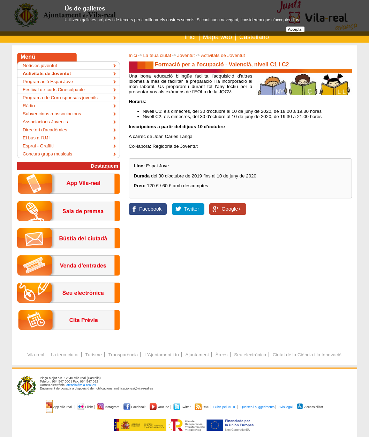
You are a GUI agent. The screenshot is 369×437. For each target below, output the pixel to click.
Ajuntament (197, 354)
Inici (190, 37)
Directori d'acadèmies (45, 129)
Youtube (160, 407)
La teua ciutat (157, 55)
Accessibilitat (309, 407)
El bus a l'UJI (36, 137)
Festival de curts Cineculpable (54, 89)
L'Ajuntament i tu (161, 354)
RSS (202, 407)
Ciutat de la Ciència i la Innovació (307, 354)
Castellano (254, 37)
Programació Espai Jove (48, 81)
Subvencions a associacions (52, 113)
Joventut (186, 55)
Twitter (191, 209)
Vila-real (35, 354)
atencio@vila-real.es (81, 385)
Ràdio (29, 105)
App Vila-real (59, 407)
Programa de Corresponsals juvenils (60, 97)
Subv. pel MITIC (224, 407)
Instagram (108, 407)
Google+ (231, 209)
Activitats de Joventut (223, 55)
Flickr (85, 407)
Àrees (222, 354)
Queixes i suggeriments (257, 407)
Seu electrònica (250, 354)
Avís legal (285, 407)
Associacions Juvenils (45, 121)
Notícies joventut (40, 65)
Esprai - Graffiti (38, 145)
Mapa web (217, 37)
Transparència (123, 354)
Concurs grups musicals (47, 153)
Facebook (150, 209)
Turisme (93, 354)
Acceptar (295, 29)
